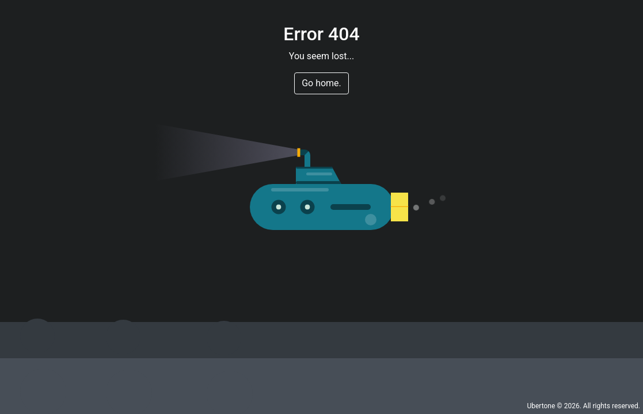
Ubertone (541, 406)
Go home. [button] (321, 83)
